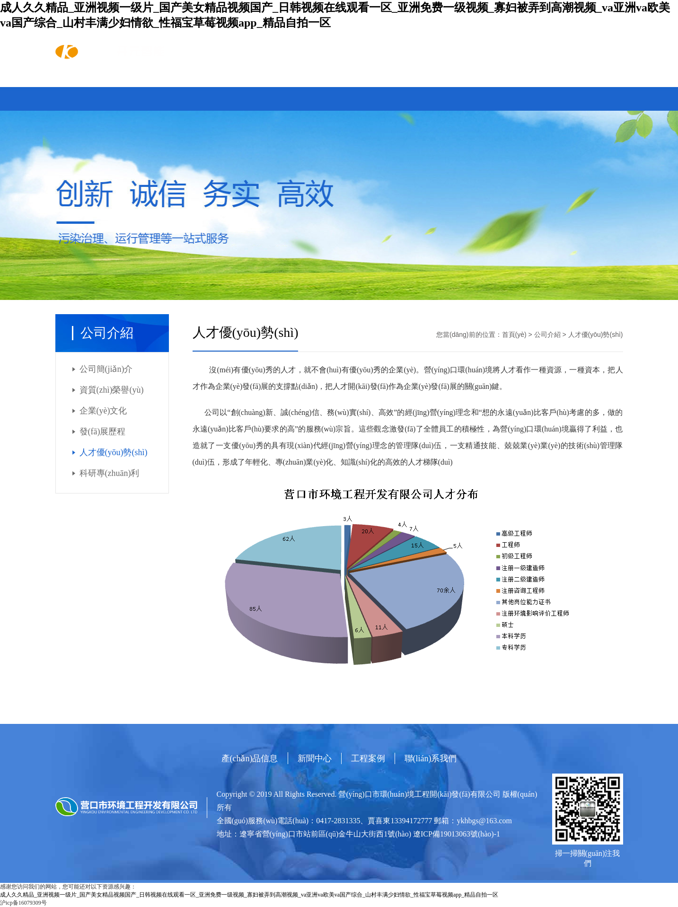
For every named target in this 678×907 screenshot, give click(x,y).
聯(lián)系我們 (364, 82)
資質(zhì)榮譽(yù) (111, 390)
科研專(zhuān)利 (109, 473)
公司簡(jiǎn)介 (106, 369)
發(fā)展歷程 (102, 431)
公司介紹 (547, 334)
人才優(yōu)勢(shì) (113, 452)
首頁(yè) (84, 82)
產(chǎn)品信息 (155, 82)
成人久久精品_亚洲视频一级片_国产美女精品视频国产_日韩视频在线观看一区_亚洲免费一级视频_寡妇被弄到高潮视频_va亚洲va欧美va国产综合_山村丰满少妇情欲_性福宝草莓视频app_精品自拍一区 (249, 894)
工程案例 (292, 82)
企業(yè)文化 (103, 410)
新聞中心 (229, 82)
